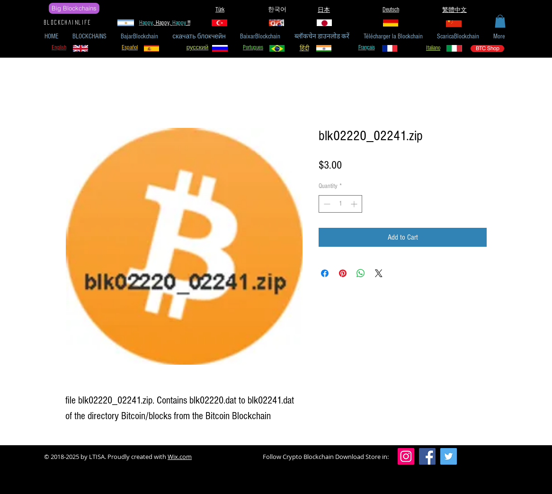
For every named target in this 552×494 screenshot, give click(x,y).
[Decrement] (326, 204)
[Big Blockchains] (74, 8)
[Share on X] (378, 273)
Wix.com (180, 456)
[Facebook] (427, 456)
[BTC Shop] (487, 48)
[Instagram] (406, 456)
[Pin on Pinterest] (342, 273)
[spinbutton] (340, 204)
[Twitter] (448, 456)
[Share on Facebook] (324, 273)
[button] (500, 21)
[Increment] (355, 204)
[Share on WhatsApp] (360, 273)
